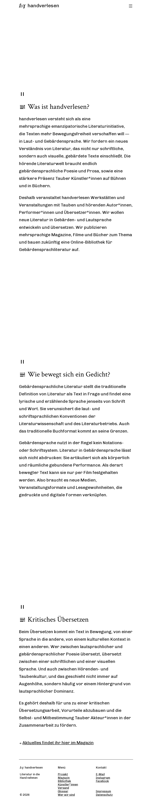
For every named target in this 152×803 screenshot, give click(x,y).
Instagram (103, 778)
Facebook (102, 781)
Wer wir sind (66, 795)
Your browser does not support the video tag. (76, 56)
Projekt (63, 774)
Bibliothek (64, 781)
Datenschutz (104, 795)
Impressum (103, 791)
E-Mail (100, 774)
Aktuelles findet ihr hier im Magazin (58, 742)
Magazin (64, 778)
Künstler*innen (68, 784)
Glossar (63, 791)
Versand (63, 788)
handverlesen (39, 6)
